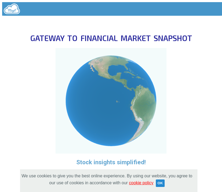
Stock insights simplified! (111, 162)
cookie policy (141, 183)
